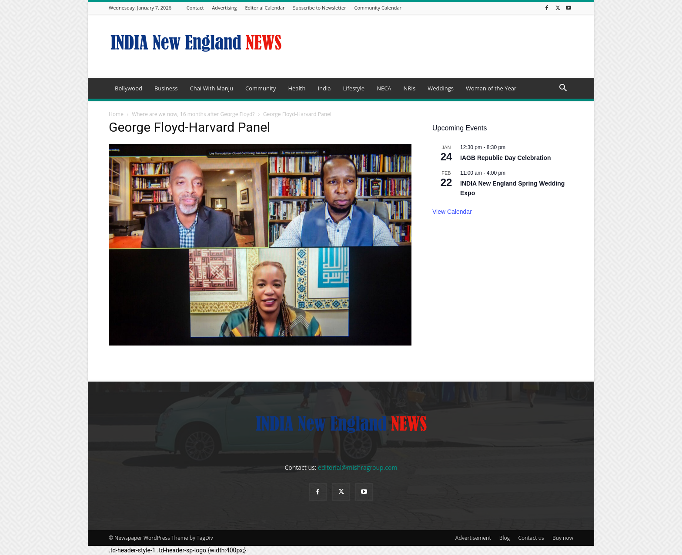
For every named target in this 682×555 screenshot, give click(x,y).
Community (260, 88)
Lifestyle (353, 88)
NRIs (410, 88)
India (324, 88)
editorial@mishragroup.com (357, 467)
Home (116, 114)
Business (166, 88)
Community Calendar (378, 7)
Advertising (224, 7)
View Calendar (452, 211)
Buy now (562, 538)
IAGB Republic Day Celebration (505, 157)
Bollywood (128, 88)
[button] (562, 89)
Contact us (531, 538)
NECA (384, 88)
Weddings (441, 88)
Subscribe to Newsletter (319, 7)
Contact (195, 7)
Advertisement (473, 538)
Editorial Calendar (264, 7)
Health (296, 88)
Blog (504, 538)
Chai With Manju (211, 88)
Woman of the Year (491, 88)
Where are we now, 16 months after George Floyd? (193, 114)
